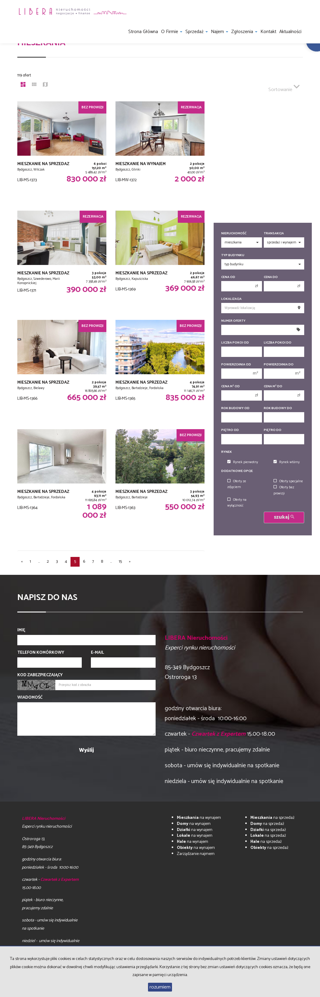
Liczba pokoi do (277, 343)
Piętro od (230, 430)
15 (120, 561)
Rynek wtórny (287, 462)
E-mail (97, 653)
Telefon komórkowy (40, 653)
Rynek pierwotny (242, 462)
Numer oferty (233, 321)
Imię (21, 630)
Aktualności (290, 32)
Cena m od (230, 386)
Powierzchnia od (236, 364)
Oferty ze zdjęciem (236, 484)
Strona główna (143, 32)
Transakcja (274, 233)
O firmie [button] (171, 32)
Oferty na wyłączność (236, 502)
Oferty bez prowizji (284, 490)
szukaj (284, 517)
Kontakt (268, 32)
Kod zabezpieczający (40, 675)
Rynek (226, 452)
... (39, 561)
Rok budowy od (235, 408)
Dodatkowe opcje (237, 471)
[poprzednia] (21, 562)
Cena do (271, 277)
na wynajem (199, 817)
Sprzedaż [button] (196, 32)
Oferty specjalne (288, 481)
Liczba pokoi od (235, 343)
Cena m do (273, 386)
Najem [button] (219, 32)
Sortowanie (284, 87)
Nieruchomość (233, 233)
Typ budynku (232, 255)
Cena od (228, 277)
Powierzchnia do (279, 364)
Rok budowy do (278, 408)
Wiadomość (30, 698)
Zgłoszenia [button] (244, 32)
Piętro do (272, 430)
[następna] (129, 562)
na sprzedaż (272, 817)
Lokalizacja (231, 299)
